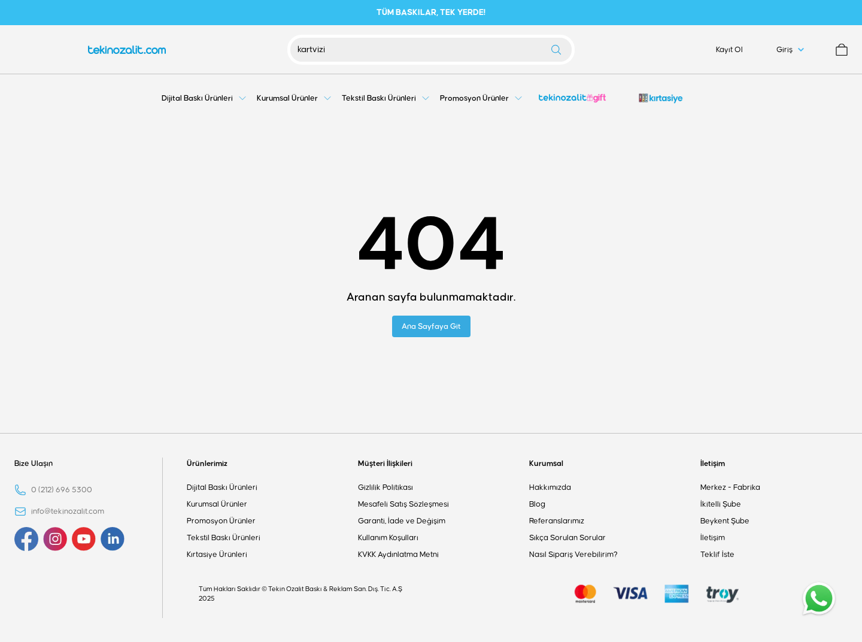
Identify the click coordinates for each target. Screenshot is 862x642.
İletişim (712, 463)
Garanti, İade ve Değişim (401, 521)
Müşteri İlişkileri (385, 463)
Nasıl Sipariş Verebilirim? (573, 554)
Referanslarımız (556, 521)
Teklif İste (717, 554)
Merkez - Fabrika (730, 487)
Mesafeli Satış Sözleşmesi (403, 504)
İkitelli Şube (720, 504)
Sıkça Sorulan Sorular (567, 538)
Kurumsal (546, 463)
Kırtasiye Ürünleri (217, 554)
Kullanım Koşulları (388, 538)
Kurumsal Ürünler (217, 504)
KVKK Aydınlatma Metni (398, 554)
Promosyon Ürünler (221, 521)
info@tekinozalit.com (67, 511)
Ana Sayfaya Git (431, 326)
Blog (537, 504)
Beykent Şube (724, 521)
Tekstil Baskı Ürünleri (223, 538)
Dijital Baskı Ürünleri (222, 487)
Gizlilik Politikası (385, 487)
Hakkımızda (550, 487)
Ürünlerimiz (207, 463)
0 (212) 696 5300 (61, 490)
